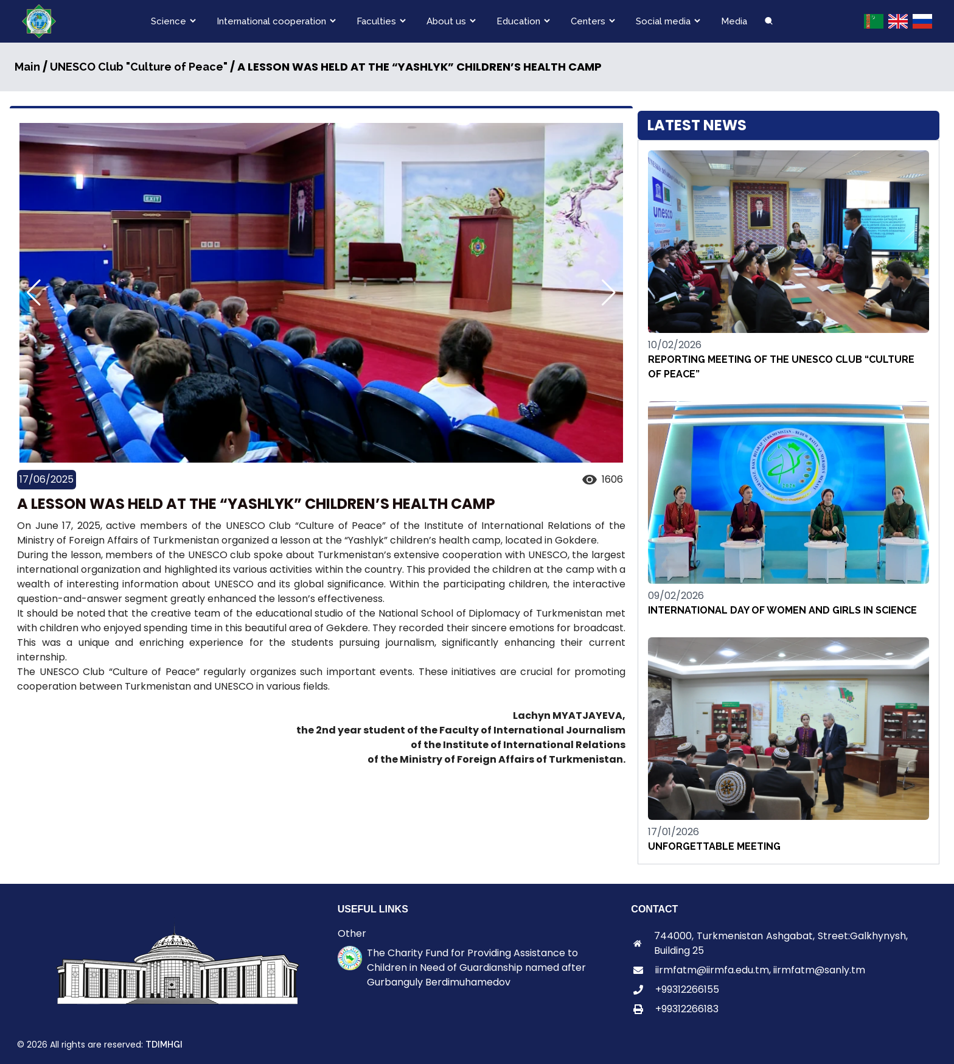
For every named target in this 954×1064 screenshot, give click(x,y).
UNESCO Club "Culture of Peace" (139, 66)
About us (446, 21)
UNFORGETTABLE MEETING (714, 846)
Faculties (376, 21)
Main (27, 66)
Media (734, 21)
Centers (588, 21)
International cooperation (271, 21)
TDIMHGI (164, 1044)
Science (168, 21)
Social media (663, 21)
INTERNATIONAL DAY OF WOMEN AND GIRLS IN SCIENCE (782, 610)
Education (518, 21)
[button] (609, 292)
